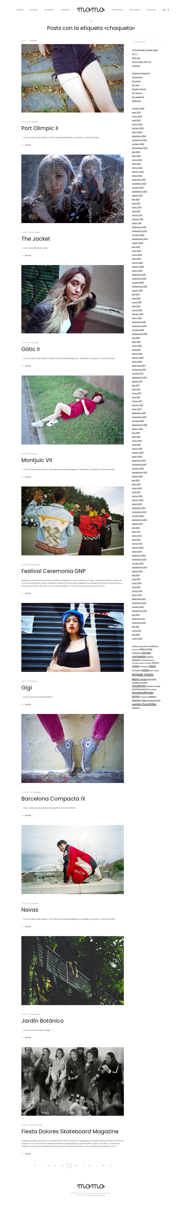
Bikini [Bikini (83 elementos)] (157, 646)
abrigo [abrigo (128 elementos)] (135, 646)
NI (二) (135, 54)
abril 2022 (136, 164)
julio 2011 (135, 626)
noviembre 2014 (139, 512)
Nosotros (151, 10)
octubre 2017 (138, 373)
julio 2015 (136, 480)
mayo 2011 (136, 630)
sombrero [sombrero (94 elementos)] (143, 697)
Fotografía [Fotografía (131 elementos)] (136, 670)
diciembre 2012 (139, 599)
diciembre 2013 (139, 555)
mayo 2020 (137, 255)
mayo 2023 (137, 116)
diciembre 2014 (139, 508)
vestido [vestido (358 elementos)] (137, 704)
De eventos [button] (49, 10)
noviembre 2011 (139, 622)
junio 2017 (136, 389)
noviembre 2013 (139, 559)
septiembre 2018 (139, 334)
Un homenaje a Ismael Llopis (145, 50)
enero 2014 (137, 551)
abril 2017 (136, 397)
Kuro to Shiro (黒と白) (141, 62)
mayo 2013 (136, 583)
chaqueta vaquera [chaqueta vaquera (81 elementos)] (138, 663)
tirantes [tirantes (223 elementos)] (136, 700)
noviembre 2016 (139, 417)
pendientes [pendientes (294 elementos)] (139, 686)
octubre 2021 (138, 187)
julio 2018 (136, 338)
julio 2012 (136, 615)
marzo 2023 (137, 124)
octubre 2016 (138, 421)
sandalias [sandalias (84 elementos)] (153, 689)
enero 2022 (137, 175)
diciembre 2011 (138, 619)
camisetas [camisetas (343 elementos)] (139, 656)
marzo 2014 (137, 543)
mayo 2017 (137, 393)
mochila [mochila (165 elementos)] (143, 682)
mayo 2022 (137, 160)
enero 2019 (137, 318)
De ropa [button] (19, 10)
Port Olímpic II (39, 128)
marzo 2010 (137, 638)
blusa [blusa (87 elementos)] (134, 649)
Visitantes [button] (65, 10)
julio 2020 (136, 247)
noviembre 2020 (139, 231)
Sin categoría (138, 97)
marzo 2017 (137, 401)
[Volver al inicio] (91, 10)
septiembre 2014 (139, 520)
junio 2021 (136, 203)
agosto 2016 (137, 429)
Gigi (26, 687)
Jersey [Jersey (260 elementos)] (144, 679)
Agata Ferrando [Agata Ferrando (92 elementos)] (143, 646)
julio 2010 (136, 634)
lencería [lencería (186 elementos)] (152, 679)
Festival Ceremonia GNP (53, 571)
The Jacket (35, 238)
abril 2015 (136, 492)
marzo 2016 (137, 448)
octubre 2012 (138, 607)
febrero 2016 (137, 452)
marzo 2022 (137, 168)
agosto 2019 (137, 290)
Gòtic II (30, 349)
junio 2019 (136, 298)
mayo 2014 (137, 535)
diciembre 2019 (139, 274)
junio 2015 (136, 484)
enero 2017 (137, 409)
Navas (29, 910)
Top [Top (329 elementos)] (143, 700)
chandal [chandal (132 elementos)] (149, 657)
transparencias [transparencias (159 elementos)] (153, 700)
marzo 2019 (137, 310)
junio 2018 (136, 342)
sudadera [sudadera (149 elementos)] (152, 696)
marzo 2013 (137, 591)
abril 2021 (136, 211)
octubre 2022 (138, 144)
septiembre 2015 (139, 472)
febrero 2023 (138, 128)
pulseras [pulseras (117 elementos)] (149, 686)
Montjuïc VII (36, 460)
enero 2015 (137, 504)
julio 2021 (136, 199)
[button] (91, 21)
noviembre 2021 (139, 183)
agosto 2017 (137, 381)
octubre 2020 (138, 235)
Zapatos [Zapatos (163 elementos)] (136, 708)
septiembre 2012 (139, 611)
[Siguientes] (110, 1165)
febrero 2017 (137, 405)
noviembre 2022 (139, 140)
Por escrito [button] (117, 10)
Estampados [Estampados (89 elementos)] (144, 666)
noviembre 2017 (139, 369)
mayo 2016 (137, 440)
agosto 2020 (137, 243)
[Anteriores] (35, 1165)
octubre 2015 (138, 468)
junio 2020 (136, 251)
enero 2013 (137, 595)
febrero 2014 (138, 547)
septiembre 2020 (140, 239)
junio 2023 (136, 112)
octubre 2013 (138, 563)
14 (103, 1165)
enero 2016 (137, 456)
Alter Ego (136, 58)
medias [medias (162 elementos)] (135, 682)
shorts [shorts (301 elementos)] (136, 696)
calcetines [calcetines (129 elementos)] (136, 653)
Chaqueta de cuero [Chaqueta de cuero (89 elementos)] (147, 660)
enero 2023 (137, 132)
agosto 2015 (137, 476)
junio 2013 (136, 579)
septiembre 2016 (139, 425)
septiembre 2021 (139, 191)
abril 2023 (136, 120)
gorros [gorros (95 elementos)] (156, 670)
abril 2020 (136, 258)
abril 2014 (136, 539)
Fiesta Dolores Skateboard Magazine (70, 1131)
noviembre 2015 (139, 464)
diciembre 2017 (139, 365)
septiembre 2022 (140, 148)
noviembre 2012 (139, 603)
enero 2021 (137, 223)
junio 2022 (136, 156)
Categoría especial (141, 73)
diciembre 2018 (139, 322)
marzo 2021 (137, 215)
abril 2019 (136, 306)
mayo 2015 (137, 488)
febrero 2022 (138, 171)
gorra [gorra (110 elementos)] (151, 670)
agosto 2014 (137, 524)
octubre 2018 (138, 330)
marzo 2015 (137, 496)
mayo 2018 (137, 346)
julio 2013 (136, 575)
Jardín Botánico (42, 1021)
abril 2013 (136, 587)
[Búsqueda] (146, 41)
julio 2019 (136, 294)
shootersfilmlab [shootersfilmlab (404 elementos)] (142, 693)
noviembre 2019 (139, 278)
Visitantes (136, 101)
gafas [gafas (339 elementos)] (145, 670)
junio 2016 (136, 437)
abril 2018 (136, 349)
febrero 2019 (137, 314)
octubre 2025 (138, 108)
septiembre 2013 (139, 567)
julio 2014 (136, 528)
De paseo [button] (34, 10)
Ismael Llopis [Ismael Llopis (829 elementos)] (142, 674)
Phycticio (136, 66)
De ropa (35, 122)
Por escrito (137, 93)
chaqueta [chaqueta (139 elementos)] (136, 660)
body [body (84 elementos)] (138, 649)
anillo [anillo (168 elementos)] (152, 646)
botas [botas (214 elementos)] (149, 649)
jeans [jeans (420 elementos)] (135, 679)
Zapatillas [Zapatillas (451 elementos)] (149, 704)
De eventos (35, 564)
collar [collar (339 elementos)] (135, 666)
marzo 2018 (137, 353)
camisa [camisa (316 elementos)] (146, 653)
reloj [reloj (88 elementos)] (155, 686)
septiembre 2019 (139, 286)
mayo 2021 (136, 207)
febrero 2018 (137, 357)
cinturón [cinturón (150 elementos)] (155, 662)
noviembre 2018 (139, 326)
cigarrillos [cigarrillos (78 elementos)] (148, 663)
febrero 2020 (138, 266)
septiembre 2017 (139, 377)
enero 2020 (137, 270)
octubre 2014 (138, 516)
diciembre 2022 (139, 136)
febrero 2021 (137, 219)
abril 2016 (136, 444)
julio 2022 (136, 152)
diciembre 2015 (139, 460)
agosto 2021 (137, 195)
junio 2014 (136, 531)
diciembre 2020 (139, 227)
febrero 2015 (137, 500)
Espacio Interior (139, 89)
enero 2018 (137, 361)
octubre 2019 (138, 282)
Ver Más (28, 145)
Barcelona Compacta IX (53, 798)
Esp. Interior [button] (135, 10)
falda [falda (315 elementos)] (152, 666)
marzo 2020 (137, 262)
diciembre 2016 (139, 413)
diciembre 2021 (139, 179)
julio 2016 (136, 433)
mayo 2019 (136, 302)
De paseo (36, 232)
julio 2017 (136, 385)
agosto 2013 (137, 571)
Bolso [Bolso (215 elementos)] (143, 649)
